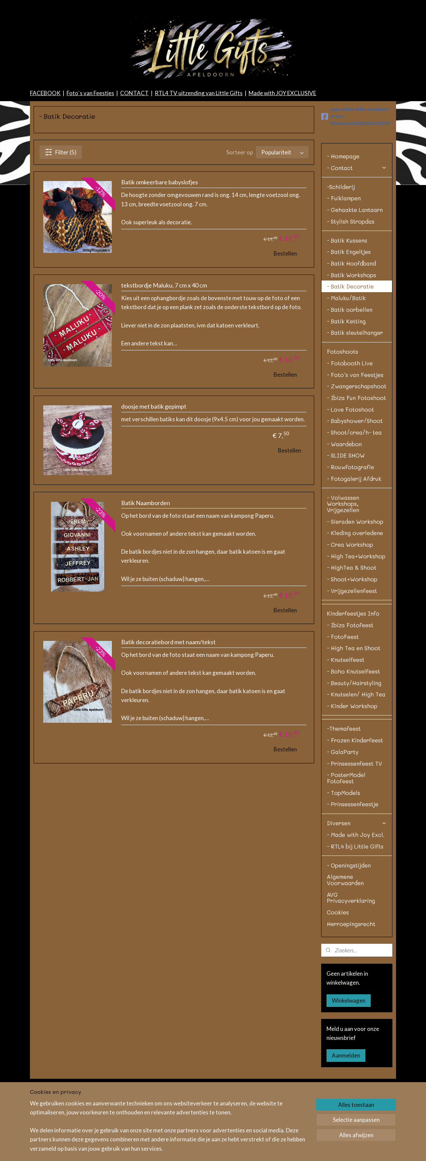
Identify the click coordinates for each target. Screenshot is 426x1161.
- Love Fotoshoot (350, 474)
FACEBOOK (45, 157)
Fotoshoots (342, 416)
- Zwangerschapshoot (356, 450)
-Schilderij (341, 251)
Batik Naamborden (145, 567)
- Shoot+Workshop (352, 643)
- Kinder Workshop (352, 770)
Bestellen (285, 317)
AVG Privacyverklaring (351, 962)
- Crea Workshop (350, 609)
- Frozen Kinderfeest (355, 804)
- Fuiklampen (344, 262)
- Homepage (343, 220)
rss (217, 1149)
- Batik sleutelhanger (355, 397)
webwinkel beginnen (279, 1149)
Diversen (357, 887)
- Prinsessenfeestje (352, 868)
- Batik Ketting (346, 385)
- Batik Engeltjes (349, 316)
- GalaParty (342, 816)
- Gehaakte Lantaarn (355, 274)
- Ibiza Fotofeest (350, 689)
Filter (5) (61, 217)
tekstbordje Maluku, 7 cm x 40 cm (164, 349)
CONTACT (134, 157)
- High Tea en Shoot (353, 712)
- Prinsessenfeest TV (354, 828)
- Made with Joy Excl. (356, 899)
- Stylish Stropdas (350, 286)
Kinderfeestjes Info (353, 677)
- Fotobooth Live (350, 427)
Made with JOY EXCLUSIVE (282, 157)
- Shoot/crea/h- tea (354, 496)
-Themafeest (344, 793)
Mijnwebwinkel (333, 1149)
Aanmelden (346, 1119)
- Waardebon (344, 508)
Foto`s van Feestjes (90, 157)
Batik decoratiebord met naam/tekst (168, 706)
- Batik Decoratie (350, 350)
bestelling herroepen (240, 1149)
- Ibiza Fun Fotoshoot (356, 462)
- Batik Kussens (347, 304)
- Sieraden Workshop (355, 586)
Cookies (338, 976)
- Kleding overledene (355, 597)
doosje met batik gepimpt (153, 471)
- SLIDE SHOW (346, 519)
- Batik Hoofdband (351, 327)
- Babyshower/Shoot (355, 485)
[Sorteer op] (282, 217)
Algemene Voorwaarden (345, 944)
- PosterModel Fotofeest (346, 842)
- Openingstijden (349, 929)
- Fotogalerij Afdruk (354, 543)
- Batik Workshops (351, 339)
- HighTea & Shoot (351, 632)
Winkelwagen (348, 1065)
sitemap (205, 1149)
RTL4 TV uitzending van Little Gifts (199, 157)
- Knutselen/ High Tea (356, 758)
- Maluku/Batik (346, 362)
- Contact (357, 232)
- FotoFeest (343, 701)
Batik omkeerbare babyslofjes (159, 246)
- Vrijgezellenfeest (352, 655)
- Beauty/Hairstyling (354, 747)
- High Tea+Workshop (356, 620)
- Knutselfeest (345, 724)
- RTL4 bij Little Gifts (355, 910)
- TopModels (343, 857)
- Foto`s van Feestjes (355, 439)
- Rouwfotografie (350, 531)
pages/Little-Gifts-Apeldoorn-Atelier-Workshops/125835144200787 (356, 180)
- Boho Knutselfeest (353, 735)
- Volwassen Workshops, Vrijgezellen (343, 568)
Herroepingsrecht (351, 988)
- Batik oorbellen (349, 374)
